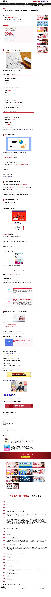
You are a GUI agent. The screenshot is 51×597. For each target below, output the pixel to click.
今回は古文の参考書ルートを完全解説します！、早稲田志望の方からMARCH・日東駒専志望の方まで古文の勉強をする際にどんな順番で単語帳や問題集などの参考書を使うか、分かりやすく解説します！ (22, 291)
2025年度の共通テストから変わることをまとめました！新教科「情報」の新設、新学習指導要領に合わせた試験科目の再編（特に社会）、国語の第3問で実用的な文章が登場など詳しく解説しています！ (22, 342)
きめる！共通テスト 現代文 (9, 36)
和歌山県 (4, 559)
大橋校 (40, 575)
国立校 (38, 522)
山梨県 (4, 536)
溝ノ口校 (18, 526)
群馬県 (4, 511)
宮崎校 (8, 584)
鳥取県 (4, 560)
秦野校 (40, 526)
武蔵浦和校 (31, 514)
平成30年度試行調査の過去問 (7, 174)
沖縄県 (4, 587)
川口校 (13, 513)
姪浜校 (37, 575)
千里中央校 (45, 551)
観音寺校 (13, 570)
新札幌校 (11, 497)
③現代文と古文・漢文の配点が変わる (10, 30)
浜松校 (10, 541)
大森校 (8, 521)
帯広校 (31, 497)
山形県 (4, 505)
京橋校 (24, 552)
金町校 (14, 519)
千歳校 (28, 497)
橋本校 (39, 525)
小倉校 (12, 575)
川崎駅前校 (12, 528)
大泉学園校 (27, 520)
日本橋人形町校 (14, 521)
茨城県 (4, 508)
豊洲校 (19, 522)
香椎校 (21, 575)
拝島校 (42, 520)
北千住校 (36, 519)
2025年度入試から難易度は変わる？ (10, 33)
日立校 (16, 508)
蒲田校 (8, 522)
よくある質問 (36, 3)
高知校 (8, 573)
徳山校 (16, 567)
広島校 (8, 565)
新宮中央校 (45, 575)
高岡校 (10, 531)
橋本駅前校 (11, 559)
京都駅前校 (11, 549)
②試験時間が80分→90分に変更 (9, 29)
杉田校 (44, 527)
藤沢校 (17, 525)
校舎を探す (37, 1)
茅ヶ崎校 (38, 527)
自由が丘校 (26, 519)
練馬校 (11, 519)
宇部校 (14, 567)
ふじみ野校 (20, 514)
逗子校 (12, 527)
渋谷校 (10, 520)
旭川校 (23, 497)
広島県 (4, 565)
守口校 (19, 552)
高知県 (4, 573)
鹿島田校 (29, 527)
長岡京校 (28, 549)
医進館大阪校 (37, 552)
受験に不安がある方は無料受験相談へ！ (11, 40)
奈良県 (4, 557)
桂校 (39, 549)
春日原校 (34, 575)
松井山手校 (14, 549)
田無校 (31, 520)
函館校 (25, 497)
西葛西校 (31, 518)
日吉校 (8, 526)
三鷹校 (33, 521)
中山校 (15, 526)
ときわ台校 (22, 522)
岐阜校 (8, 539)
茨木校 (42, 551)
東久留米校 (26, 522)
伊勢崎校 (16, 511)
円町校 (25, 549)
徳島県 (4, 568)
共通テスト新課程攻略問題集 (9, 35)
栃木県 (4, 510)
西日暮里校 (26, 521)
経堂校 (29, 522)
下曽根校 (16, 576)
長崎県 (4, 579)
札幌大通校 (33, 497)
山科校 (23, 549)
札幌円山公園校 (15, 497)
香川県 (4, 570)
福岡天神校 (8, 575)
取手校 (19, 508)
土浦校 (14, 508)
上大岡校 (23, 526)
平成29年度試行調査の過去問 (7, 176)
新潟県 (4, 530)
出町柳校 (31, 549)
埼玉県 (4, 513)
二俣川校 (31, 526)
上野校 (16, 520)
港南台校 (42, 525)
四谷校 (40, 518)
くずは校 (41, 552)
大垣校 (10, 539)
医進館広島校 (20, 565)
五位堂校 (19, 557)
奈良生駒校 (15, 557)
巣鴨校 (16, 519)
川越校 (22, 513)
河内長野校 (15, 552)
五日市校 (16, 565)
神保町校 (13, 520)
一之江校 (11, 522)
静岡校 (8, 541)
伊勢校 (13, 546)
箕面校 (10, 552)
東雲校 (44, 522)
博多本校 (14, 575)
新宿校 (28, 518)
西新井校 (41, 522)
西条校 (13, 565)
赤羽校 (23, 519)
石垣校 (13, 587)
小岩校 (8, 520)
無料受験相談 (44, 1)
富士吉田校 (11, 536)
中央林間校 (8, 527)
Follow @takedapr (6, 15)
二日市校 (31, 575)
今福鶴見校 (27, 552)
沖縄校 (10, 587)
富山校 (8, 531)
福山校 (10, 565)
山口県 (4, 567)
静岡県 (4, 541)
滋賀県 (4, 548)
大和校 (33, 525)
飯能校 (10, 514)
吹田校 (12, 552)
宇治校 (34, 549)
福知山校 (42, 549)
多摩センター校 (35, 520)
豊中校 (24, 551)
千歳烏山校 (39, 520)
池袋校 (16, 518)
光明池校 (14, 553)
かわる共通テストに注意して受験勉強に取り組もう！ (12, 39)
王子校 (14, 522)
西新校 (23, 575)
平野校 (10, 551)
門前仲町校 (12, 518)
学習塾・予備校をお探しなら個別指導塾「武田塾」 (37, 595)
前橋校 (13, 511)
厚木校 (8, 525)
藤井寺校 (21, 553)
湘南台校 (34, 526)
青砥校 (44, 521)
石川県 (4, 533)
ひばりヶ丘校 (23, 521)
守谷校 (21, 508)
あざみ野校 (13, 525)
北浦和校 (39, 513)
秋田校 (8, 503)
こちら (21, 399)
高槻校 (22, 551)
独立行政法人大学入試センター (12, 590)
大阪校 (8, 551)
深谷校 (8, 514)
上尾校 (33, 513)
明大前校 (43, 519)
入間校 (45, 513)
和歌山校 (8, 559)
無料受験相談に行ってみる (25, 454)
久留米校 (18, 575)
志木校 (27, 513)
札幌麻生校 (19, 497)
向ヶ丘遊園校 (11, 526)
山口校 (8, 567)
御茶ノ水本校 (8, 518)
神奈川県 (4, 525)
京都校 (8, 549)
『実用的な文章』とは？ (8, 32)
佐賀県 (4, 577)
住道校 (33, 551)
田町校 (34, 518)
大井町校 (33, 519)
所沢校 (16, 513)
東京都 (4, 518)
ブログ (4, 8)
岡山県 (4, 564)
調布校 (30, 519)
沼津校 (13, 541)
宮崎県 (4, 584)
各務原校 (16, 539)
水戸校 (11, 508)
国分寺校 (46, 519)
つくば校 (8, 508)
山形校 (8, 505)
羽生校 (25, 514)
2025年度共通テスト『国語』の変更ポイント (11, 27)
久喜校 (42, 513)
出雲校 (10, 562)
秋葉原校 (30, 521)
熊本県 (4, 581)
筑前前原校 (19, 576)
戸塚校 (21, 526)
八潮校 (35, 514)
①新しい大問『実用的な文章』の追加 (10, 28)
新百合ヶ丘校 (19, 527)
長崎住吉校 (18, 579)
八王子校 (37, 518)
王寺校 (12, 557)
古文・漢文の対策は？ (8, 37)
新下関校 (11, 567)
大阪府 (4, 551)
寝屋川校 (27, 551)
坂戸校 (28, 514)
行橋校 (42, 575)
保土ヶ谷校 (8, 528)
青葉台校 (36, 525)
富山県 (4, 531)
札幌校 (8, 497)
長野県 (4, 538)
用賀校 (10, 521)
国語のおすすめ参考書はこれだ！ (9, 34)
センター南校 (43, 526)
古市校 (33, 552)
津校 (7, 546)
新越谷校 (18, 513)
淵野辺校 (35, 527)
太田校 (10, 511)
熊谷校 (8, 513)
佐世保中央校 (11, 579)
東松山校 (13, 514)
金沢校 (8, 533)
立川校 (21, 518)
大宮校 (10, 513)
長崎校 (8, 579)
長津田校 (26, 527)
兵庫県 (4, 555)
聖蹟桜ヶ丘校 (20, 520)
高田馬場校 (24, 518)
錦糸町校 (8, 519)
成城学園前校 (20, 519)
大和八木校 (26, 557)
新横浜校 (20, 525)
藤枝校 (16, 541)
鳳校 (7, 552)
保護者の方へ (29, 3)
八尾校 (39, 551)
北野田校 (8, 553)
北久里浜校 (14, 527)
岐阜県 (4, 539)
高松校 (8, 570)
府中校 (45, 520)
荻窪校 (42, 518)
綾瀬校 (16, 522)
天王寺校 (13, 551)
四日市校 (10, 546)
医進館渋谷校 (40, 521)
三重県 (4, 546)
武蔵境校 (35, 522)
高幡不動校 (18, 521)
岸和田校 (36, 551)
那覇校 (8, 587)
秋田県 (4, 503)
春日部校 (24, 513)
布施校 (31, 552)
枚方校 (19, 551)
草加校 (36, 513)
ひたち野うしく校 (25, 508)
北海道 (4, 497)
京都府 (4, 549)
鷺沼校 (41, 527)
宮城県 (4, 502)
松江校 (8, 562)
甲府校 (8, 536)
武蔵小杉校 (45, 525)
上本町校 (30, 551)
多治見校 (13, 539)
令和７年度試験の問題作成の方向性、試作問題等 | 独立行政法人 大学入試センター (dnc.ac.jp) (19, 129)
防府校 (19, 567)
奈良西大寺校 (8, 557)
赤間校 (8, 576)
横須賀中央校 (29, 525)
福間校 (23, 576)
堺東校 (16, 551)
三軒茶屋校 (45, 518)
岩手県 (4, 500)
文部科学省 (18, 590)
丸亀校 (10, 570)
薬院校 (10, 576)
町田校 (19, 518)
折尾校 (13, 576)
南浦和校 (30, 513)
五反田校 (32, 522)
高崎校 (8, 511)
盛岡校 (8, 500)
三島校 (21, 541)
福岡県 (4, 575)
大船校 (32, 527)
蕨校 (23, 514)
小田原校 (23, 525)
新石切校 (11, 553)
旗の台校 (36, 521)
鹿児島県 (4, 585)
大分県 (4, 582)
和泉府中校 (44, 552)
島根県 (4, 562)
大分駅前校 (8, 582)
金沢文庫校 (27, 526)
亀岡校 (37, 549)
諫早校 (15, 579)
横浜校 (10, 525)
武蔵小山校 (24, 520)
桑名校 (16, 546)
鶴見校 (37, 526)
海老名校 (23, 527)
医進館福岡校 (27, 575)
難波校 (22, 552)
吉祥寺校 (39, 519)
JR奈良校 (22, 557)
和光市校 (16, 514)
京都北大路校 (19, 549)
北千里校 (18, 553)
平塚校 (26, 525)
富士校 (18, 541)
